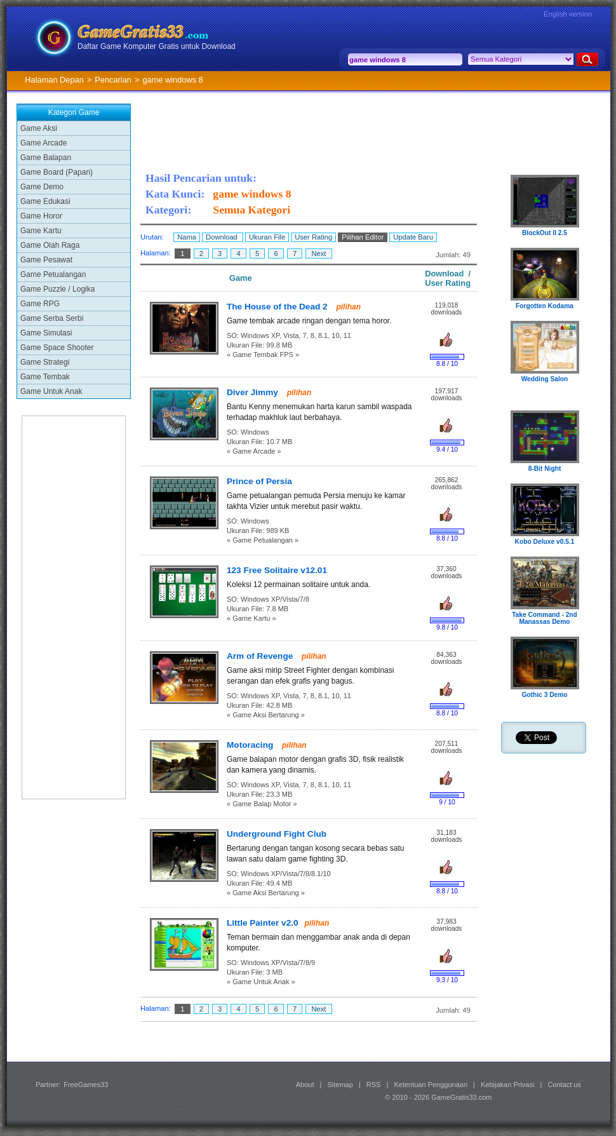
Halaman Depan (54, 80)
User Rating (313, 237)
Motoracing (251, 745)
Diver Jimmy (254, 392)
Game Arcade (43, 143)
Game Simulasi (46, 332)
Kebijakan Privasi (507, 1084)
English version (568, 14)
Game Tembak (45, 376)
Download (222, 237)
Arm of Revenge (261, 656)
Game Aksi (38, 128)
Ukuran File (267, 237)
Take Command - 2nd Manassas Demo (544, 618)
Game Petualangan (53, 274)
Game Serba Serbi (51, 318)
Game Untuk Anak (51, 391)
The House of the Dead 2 (278, 306)
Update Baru (413, 237)
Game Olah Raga (49, 245)
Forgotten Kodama (544, 305)
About (305, 1084)
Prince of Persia (259, 481)
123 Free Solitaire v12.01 (277, 570)
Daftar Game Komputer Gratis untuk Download (156, 46)
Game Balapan (45, 157)
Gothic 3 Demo (544, 694)
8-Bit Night (544, 468)
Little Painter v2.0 (262, 923)
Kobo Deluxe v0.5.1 (545, 541)
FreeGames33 (86, 1084)
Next (318, 253)
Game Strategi (44, 362)
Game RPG (40, 303)
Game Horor (41, 216)
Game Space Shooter (56, 347)
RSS (373, 1084)
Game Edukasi (45, 201)
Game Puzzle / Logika (57, 289)
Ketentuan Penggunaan (430, 1084)
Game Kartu (41, 230)
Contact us (564, 1084)
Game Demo (42, 186)
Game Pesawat (46, 259)
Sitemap (340, 1084)
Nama (186, 237)
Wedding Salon (544, 378)
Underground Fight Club (276, 834)
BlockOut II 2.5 (544, 232)
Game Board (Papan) (56, 172)
